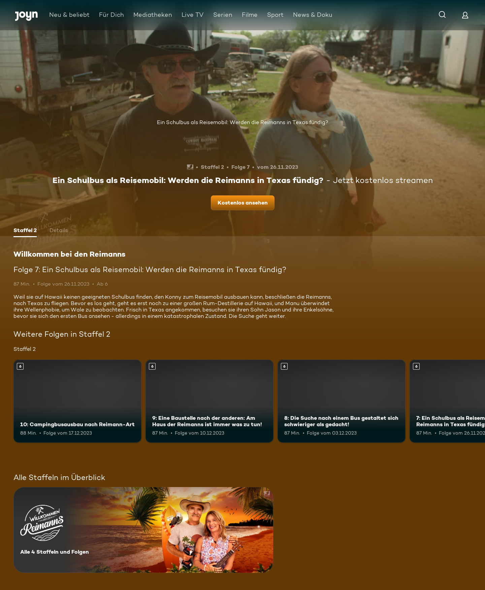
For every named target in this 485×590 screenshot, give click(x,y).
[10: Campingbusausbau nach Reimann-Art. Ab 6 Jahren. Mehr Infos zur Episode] (77, 401)
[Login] (465, 15)
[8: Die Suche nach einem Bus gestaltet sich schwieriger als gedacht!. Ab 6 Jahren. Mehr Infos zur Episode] (342, 401)
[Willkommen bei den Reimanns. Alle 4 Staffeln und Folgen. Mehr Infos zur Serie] (143, 530)
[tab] (25, 231)
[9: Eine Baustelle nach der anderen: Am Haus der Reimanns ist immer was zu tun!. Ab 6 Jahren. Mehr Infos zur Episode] (209, 401)
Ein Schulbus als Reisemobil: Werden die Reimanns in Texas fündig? (242, 122)
